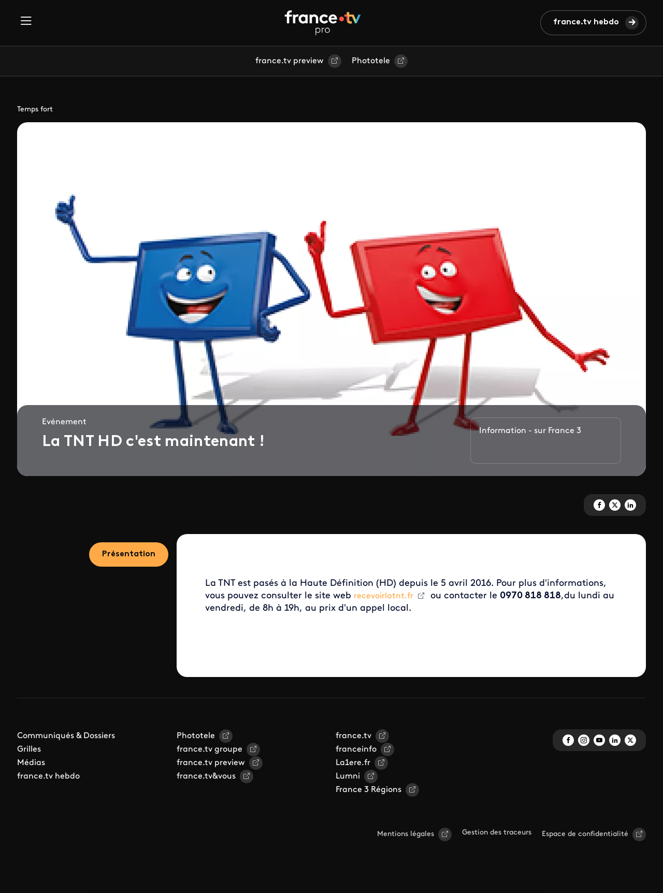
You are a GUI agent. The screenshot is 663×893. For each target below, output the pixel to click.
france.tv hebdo (586, 22)
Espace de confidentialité (585, 834)
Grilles (29, 749)
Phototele (371, 61)
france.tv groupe (209, 749)
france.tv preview (289, 61)
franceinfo (356, 749)
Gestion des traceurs (496, 833)
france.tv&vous (206, 776)
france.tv (353, 736)
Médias (31, 763)
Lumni (348, 776)
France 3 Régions (368, 790)
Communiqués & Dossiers (66, 736)
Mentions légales (405, 834)
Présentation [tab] (128, 554)
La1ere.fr (353, 763)
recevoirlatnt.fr (383, 596)
